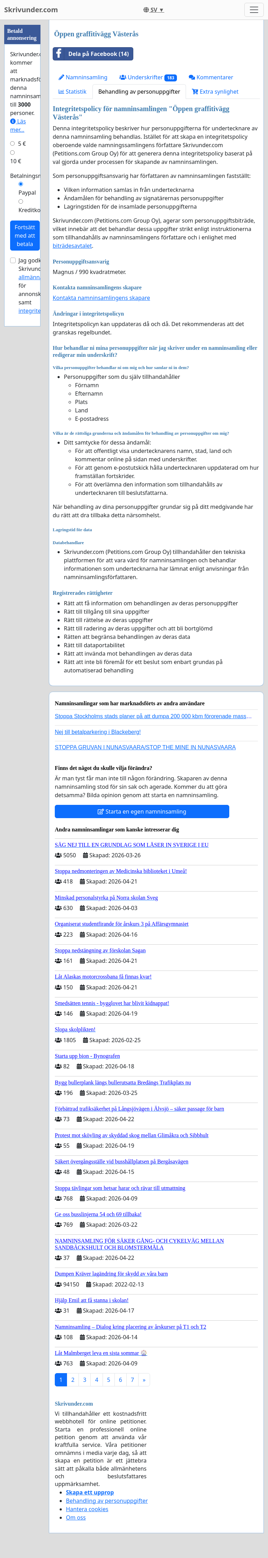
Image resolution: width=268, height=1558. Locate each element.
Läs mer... (18, 125)
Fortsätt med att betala (25, 235)
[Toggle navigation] (254, 10)
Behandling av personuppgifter (139, 91)
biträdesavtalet (72, 246)
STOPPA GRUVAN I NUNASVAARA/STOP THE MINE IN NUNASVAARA (145, 747)
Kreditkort (31, 210)
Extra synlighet (215, 91)
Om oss (76, 1517)
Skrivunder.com (31, 9)
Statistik (73, 91)
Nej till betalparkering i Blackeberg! (98, 732)
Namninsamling (83, 77)
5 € (22, 143)
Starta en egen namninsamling (142, 811)
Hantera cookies (87, 1509)
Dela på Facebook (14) (91, 54)
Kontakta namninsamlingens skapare (101, 298)
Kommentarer (211, 77)
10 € (15, 161)
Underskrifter (148, 77)
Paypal (27, 192)
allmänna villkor (39, 277)
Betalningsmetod (32, 176)
